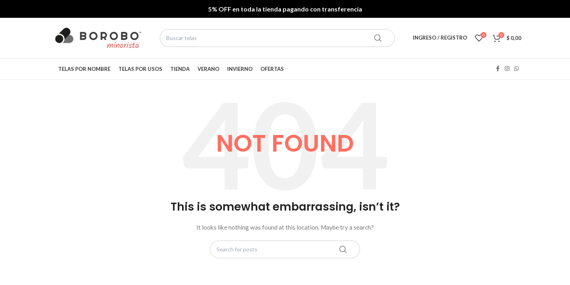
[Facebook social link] (497, 68)
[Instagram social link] (507, 68)
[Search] (277, 38)
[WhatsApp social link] (516, 68)
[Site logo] (98, 38)
